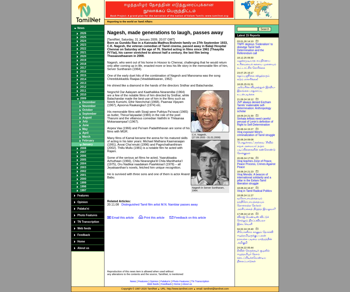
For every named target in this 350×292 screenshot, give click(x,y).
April (85, 132)
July (85, 121)
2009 (83, 98)
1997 (83, 190)
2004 (83, 163)
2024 (83, 40)
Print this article (154, 217)
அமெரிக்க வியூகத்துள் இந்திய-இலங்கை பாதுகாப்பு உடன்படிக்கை (256, 91)
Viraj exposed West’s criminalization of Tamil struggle (256, 134)
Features (83, 195)
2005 (83, 159)
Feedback (83, 234)
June (85, 125)
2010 (83, 94)
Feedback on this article (190, 217)
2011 (83, 90)
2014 (83, 79)
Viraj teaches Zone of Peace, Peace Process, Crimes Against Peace (256, 164)
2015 (83, 75)
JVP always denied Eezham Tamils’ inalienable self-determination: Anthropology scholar (254, 107)
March (86, 136)
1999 (83, 182)
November (89, 106)
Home (81, 241)
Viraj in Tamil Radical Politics (254, 190)
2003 (83, 167)
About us (83, 248)
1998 (83, 186)
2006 (83, 155)
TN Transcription (88, 221)
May (85, 129)
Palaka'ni (83, 208)
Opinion (82, 202)
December (88, 102)
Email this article (123, 217)
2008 (83, 148)
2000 (83, 178)
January (87, 144)
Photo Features (87, 215)
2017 (83, 67)
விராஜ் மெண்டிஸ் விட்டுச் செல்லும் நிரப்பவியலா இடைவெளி (253, 220)
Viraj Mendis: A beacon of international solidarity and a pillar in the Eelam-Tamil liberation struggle (254, 179)
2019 (83, 60)
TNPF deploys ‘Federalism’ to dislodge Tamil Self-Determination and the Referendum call (255, 49)
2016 (83, 71)
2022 (83, 48)
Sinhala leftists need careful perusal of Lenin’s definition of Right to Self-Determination (255, 121)
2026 (83, 33)
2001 (83, 175)
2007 (83, 152)
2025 (83, 37)
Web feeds (84, 228)
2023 (83, 44)
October (87, 109)
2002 (83, 171)
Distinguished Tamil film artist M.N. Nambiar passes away (159, 204)
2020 (83, 56)
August (87, 117)
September (89, 113)
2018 (83, 63)
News (80, 28)
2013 (83, 83)
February (88, 140)
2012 (83, 86)
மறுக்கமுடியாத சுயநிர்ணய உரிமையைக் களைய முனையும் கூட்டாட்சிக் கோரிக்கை (256, 64)
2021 (83, 52)
